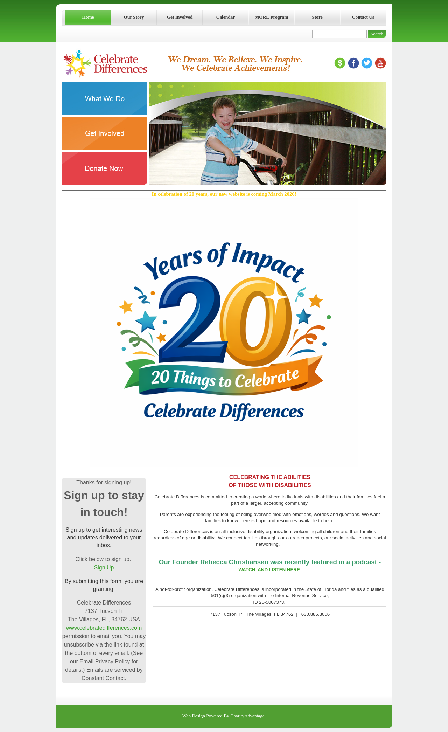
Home (88, 17)
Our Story (134, 17)
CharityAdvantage (247, 715)
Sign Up (104, 568)
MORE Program (271, 17)
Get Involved (180, 17)
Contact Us (363, 17)
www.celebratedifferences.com (104, 628)
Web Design (193, 715)
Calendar (225, 17)
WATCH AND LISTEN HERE (269, 569)
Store (317, 17)
